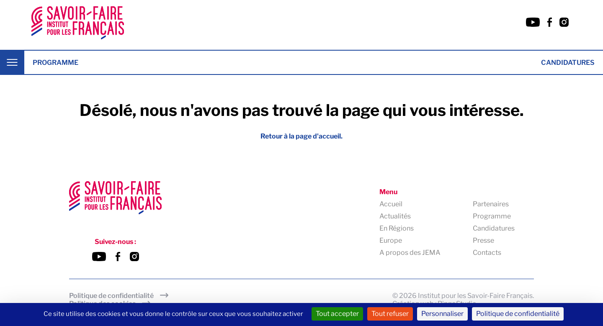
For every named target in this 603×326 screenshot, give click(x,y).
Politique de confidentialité (111, 296)
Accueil (390, 204)
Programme (55, 63)
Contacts (487, 253)
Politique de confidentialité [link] (517, 314)
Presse (483, 240)
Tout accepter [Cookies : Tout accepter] (337, 314)
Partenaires (491, 204)
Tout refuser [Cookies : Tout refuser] (390, 314)
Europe (390, 240)
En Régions (396, 228)
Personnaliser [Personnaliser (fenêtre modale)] (442, 314)
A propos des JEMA (410, 253)
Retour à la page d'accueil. (301, 136)
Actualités (395, 216)
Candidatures (568, 63)
